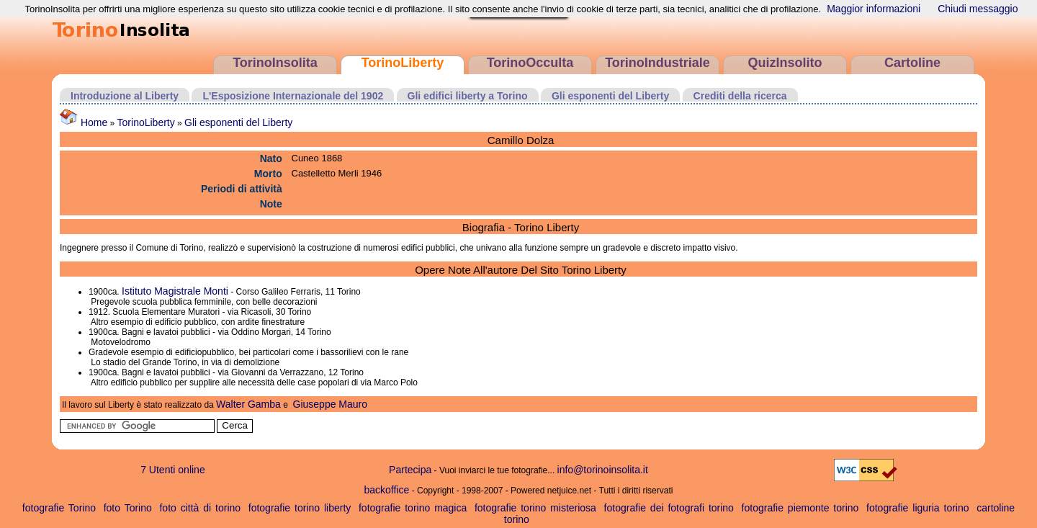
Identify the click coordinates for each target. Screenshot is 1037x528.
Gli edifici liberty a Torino (468, 96)
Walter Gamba (248, 404)
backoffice (387, 490)
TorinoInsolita (275, 62)
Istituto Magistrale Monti (175, 291)
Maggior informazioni (873, 8)
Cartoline (912, 62)
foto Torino (128, 508)
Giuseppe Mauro (330, 404)
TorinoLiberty (403, 62)
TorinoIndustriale (657, 62)
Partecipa (410, 469)
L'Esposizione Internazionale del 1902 (292, 96)
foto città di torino (200, 508)
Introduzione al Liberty (125, 96)
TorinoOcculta (530, 62)
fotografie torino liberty (299, 508)
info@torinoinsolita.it (602, 469)
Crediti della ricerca (740, 96)
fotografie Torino (59, 508)
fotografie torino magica (413, 508)
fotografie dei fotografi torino (669, 508)
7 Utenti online (172, 469)
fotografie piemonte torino (800, 508)
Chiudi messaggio (978, 8)
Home (83, 122)
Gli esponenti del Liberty (610, 96)
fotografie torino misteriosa (535, 508)
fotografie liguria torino (917, 508)
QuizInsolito (785, 62)
